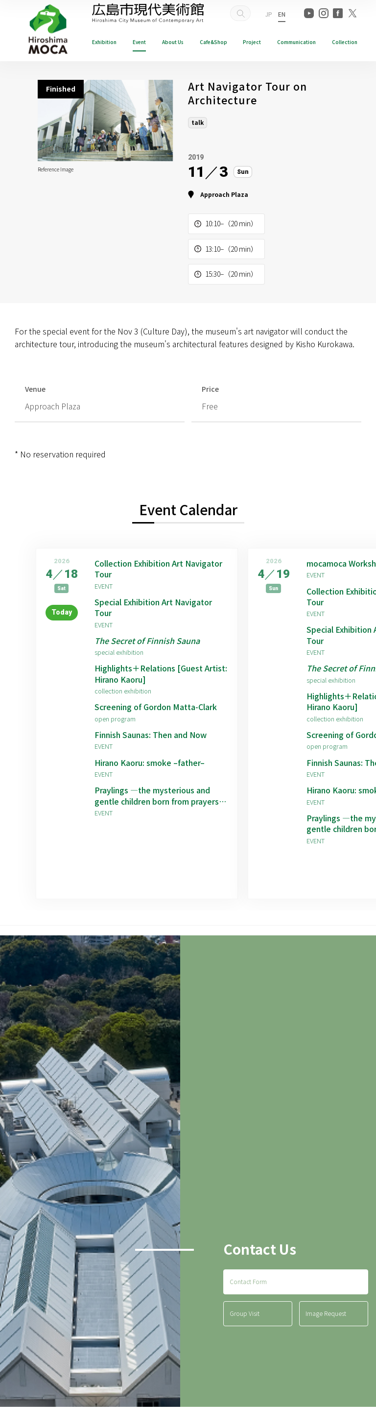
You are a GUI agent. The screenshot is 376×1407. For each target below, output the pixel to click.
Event (139, 42)
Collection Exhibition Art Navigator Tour (158, 569)
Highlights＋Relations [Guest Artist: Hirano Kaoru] (160, 674)
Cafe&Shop (213, 42)
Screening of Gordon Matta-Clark (155, 706)
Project (252, 42)
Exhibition (104, 42)
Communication (296, 42)
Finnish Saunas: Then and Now (150, 734)
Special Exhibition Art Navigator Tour (153, 607)
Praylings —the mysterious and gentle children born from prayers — (156, 796)
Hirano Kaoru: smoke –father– (149, 762)
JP (268, 14)
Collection (344, 42)
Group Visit (244, 1313)
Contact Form (248, 1281)
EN (281, 14)
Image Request (326, 1313)
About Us (173, 42)
